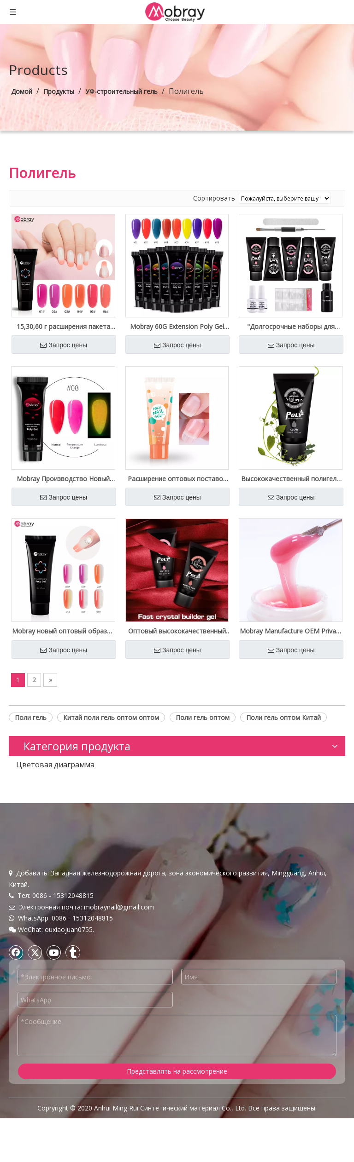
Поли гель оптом (203, 717)
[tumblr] (72, 952)
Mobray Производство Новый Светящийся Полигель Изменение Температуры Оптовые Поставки (63, 478)
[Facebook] (16, 952)
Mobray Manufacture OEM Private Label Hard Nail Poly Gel (291, 631)
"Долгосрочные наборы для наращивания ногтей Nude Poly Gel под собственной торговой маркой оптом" (291, 326)
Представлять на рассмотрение (177, 1071)
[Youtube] (54, 952)
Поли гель (31, 717)
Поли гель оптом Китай (283, 717)
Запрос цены (63, 345)
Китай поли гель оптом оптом (111, 717)
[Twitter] (35, 952)
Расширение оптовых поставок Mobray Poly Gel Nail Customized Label (177, 478)
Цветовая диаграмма (55, 764)
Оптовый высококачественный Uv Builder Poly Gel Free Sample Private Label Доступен (177, 631)
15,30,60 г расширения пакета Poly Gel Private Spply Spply (63, 326)
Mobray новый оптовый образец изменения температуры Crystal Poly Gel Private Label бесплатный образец (63, 631)
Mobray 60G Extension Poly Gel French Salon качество (177, 326)
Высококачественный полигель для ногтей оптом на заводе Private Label (290, 478)
